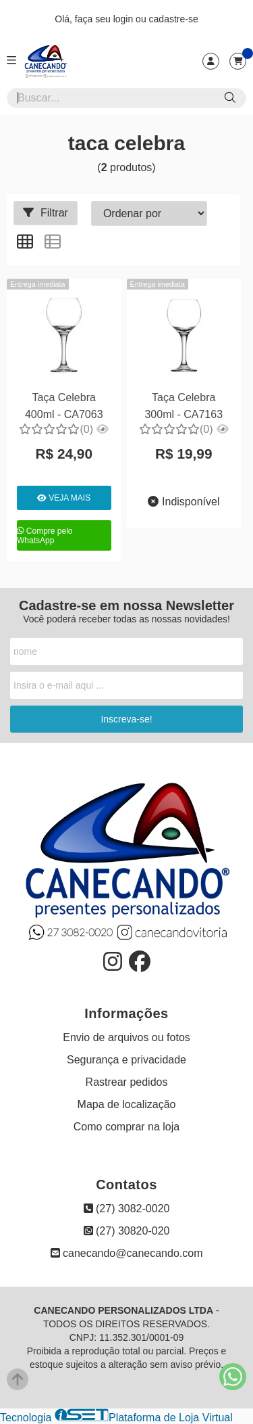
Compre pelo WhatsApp (45, 535)
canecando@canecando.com (127, 1253)
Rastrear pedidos (127, 1082)
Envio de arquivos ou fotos (126, 1037)
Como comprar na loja (126, 1126)
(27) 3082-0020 (127, 1208)
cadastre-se (173, 19)
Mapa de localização (127, 1104)
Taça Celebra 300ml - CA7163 (183, 405)
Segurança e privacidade (126, 1059)
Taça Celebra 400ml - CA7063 (64, 405)
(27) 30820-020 (127, 1231)
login (124, 19)
